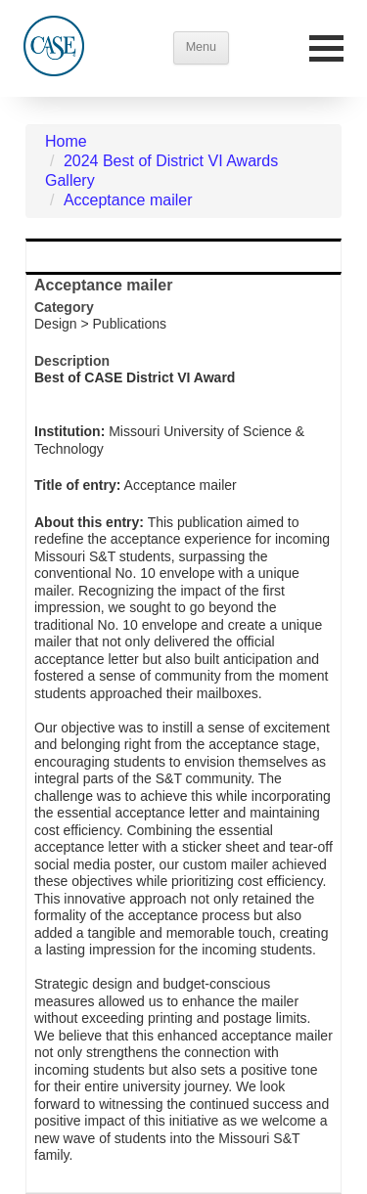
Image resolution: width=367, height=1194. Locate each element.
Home (66, 141)
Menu (201, 47)
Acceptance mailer (128, 200)
